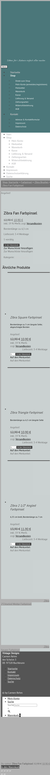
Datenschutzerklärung (17, 173)
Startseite (15, 72)
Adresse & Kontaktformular (27, 119)
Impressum (20, 123)
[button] (18, 248)
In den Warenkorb (11, 245)
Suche (9, 176)
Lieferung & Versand (24, 98)
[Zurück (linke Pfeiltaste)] (2, 774)
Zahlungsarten (21, 102)
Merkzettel (20, 88)
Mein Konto (17, 140)
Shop (12, 75)
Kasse (18, 95)
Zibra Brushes (41, 182)
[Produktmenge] (12, 354)
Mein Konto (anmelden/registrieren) (31, 84)
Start (8, 134)
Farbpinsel (26, 182)
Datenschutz (20, 126)
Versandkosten (34, 223)
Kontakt (14, 114)
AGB (17, 109)
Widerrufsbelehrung (24, 105)
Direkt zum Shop (22, 81)
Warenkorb (20, 91)
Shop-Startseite (10, 182)
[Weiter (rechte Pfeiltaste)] (5, 774)
